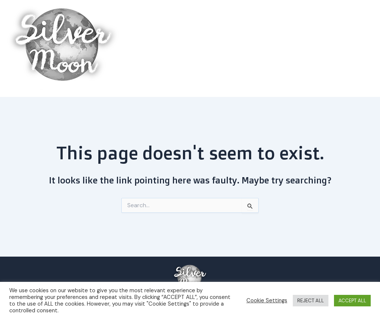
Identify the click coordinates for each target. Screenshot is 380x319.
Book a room (241, 48)
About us (350, 49)
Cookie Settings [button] (266, 300)
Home (204, 48)
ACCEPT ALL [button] (352, 300)
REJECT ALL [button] (310, 300)
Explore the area (296, 49)
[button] (318, 49)
